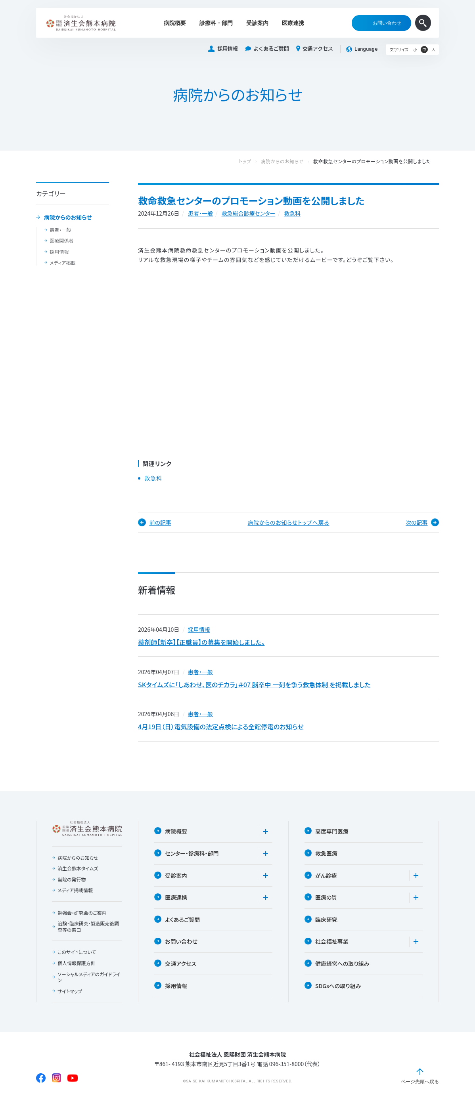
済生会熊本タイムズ (77, 870)
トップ (253, 161)
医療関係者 (61, 240)
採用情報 (223, 49)
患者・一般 (60, 230)
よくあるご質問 (267, 49)
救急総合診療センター (249, 213)
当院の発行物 (71, 881)
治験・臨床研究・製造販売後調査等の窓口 (88, 928)
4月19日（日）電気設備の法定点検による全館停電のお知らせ (221, 728)
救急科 (292, 213)
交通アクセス (314, 49)
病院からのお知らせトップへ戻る (288, 522)
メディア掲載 (62, 263)
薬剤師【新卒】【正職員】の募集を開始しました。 (201, 642)
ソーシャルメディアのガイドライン (89, 979)
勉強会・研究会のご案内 (82, 914)
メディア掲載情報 (75, 892)
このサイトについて (76, 954)
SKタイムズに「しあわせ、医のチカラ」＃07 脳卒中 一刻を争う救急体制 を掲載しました (254, 685)
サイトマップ (69, 993)
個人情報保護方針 (76, 965)
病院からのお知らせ (68, 217)
